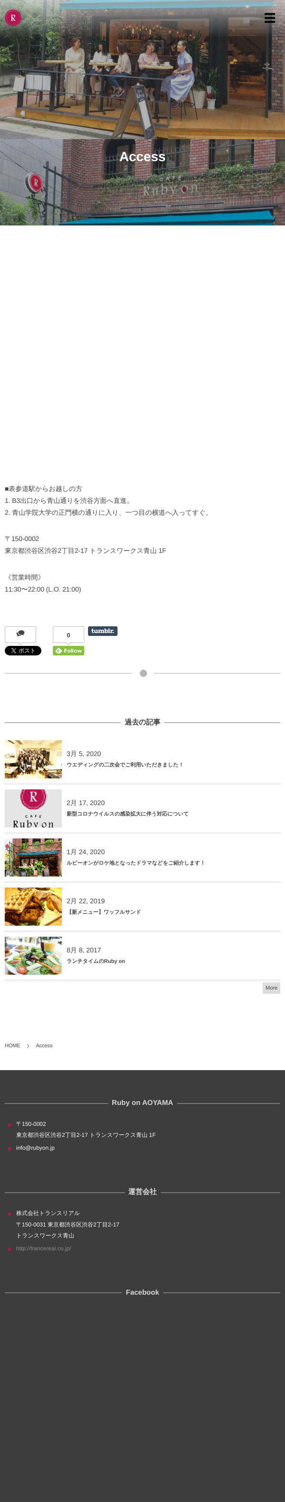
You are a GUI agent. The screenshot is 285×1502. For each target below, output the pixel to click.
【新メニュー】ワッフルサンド (104, 912)
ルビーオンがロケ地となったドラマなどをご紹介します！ (136, 863)
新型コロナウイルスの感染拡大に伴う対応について (128, 814)
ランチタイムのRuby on (96, 961)
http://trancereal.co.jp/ (43, 1248)
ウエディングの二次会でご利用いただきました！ (125, 765)
